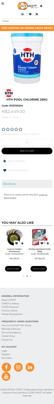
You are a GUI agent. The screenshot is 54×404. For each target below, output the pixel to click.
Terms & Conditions (11, 332)
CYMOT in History (10, 303)
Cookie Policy (8, 336)
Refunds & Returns (11, 329)
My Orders (7, 358)
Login (22, 14)
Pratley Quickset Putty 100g (40, 250)
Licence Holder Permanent (14, 250)
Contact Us (7, 339)
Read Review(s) (10, 134)
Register (6, 354)
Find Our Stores (9, 310)
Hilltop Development (12, 314)
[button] (23, 276)
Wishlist (30, 14)
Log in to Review (30, 134)
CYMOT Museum (10, 307)
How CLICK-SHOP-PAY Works (16, 325)
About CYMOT (9, 300)
